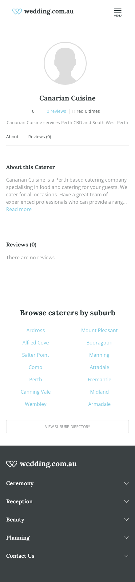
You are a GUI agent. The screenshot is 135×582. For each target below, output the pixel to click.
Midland (99, 391)
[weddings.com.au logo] (43, 11)
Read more (19, 209)
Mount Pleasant (99, 330)
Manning (99, 355)
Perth (35, 379)
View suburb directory (67, 426)
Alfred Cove (35, 342)
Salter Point (35, 355)
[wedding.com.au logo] (41, 467)
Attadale (99, 367)
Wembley (35, 404)
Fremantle (99, 379)
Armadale (99, 404)
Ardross (35, 330)
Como (35, 367)
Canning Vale (36, 391)
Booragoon (99, 342)
